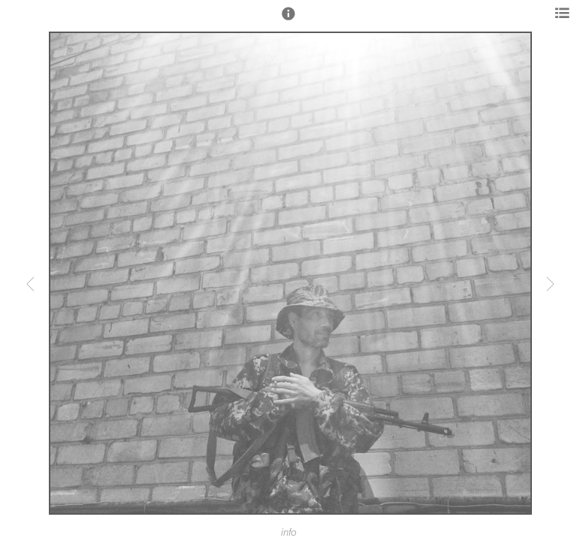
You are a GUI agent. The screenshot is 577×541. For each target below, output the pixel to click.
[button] (288, 20)
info (289, 533)
